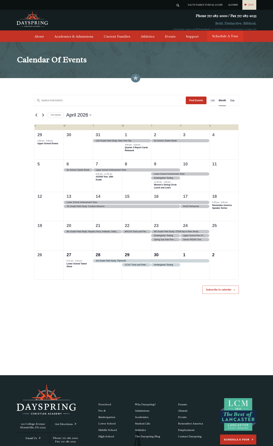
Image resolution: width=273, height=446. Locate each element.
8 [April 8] (126, 167)
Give (251, 4)
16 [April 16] (156, 200)
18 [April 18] (214, 200)
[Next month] (43, 119)
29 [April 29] (127, 258)
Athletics (147, 40)
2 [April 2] (155, 138)
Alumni (233, 4)
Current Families (117, 40)
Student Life (142, 427)
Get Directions (64, 427)
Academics (142, 421)
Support (192, 40)
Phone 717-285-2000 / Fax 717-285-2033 (226, 16)
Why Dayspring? (145, 408)
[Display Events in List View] (212, 104)
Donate (182, 408)
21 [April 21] (98, 229)
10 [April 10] (185, 167)
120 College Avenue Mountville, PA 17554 (33, 429)
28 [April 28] (98, 258)
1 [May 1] (184, 258)
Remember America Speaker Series (222, 210)
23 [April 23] (156, 229)
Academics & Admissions (73, 40)
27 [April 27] (69, 258)
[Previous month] (36, 119)
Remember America (190, 427)
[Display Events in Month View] (222, 104)
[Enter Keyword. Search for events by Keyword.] (110, 104)
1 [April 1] (126, 138)
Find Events (196, 104)
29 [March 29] (39, 138)
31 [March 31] (98, 138)
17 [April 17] (185, 200)
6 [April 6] (68, 167)
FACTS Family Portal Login (205, 4)
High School (106, 440)
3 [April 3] (184, 138)
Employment (186, 433)
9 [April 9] (155, 167)
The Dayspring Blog (147, 440)
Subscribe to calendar (218, 293)
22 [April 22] (127, 229)
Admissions (142, 414)
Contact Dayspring (190, 440)
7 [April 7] (97, 167)
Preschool (204, 29)
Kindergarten (106, 421)
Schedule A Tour (225, 40)
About (39, 40)
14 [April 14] (98, 200)
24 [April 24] (185, 229)
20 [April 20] (69, 229)
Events (170, 40)
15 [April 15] (127, 200)
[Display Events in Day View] (232, 104)
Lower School (107, 427)
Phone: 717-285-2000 (65, 441)
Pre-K (102, 414)
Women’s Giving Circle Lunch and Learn (165, 190)
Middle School (107, 433)
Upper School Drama (47, 147)
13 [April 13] (69, 200)
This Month (55, 118)
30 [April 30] (156, 258)
